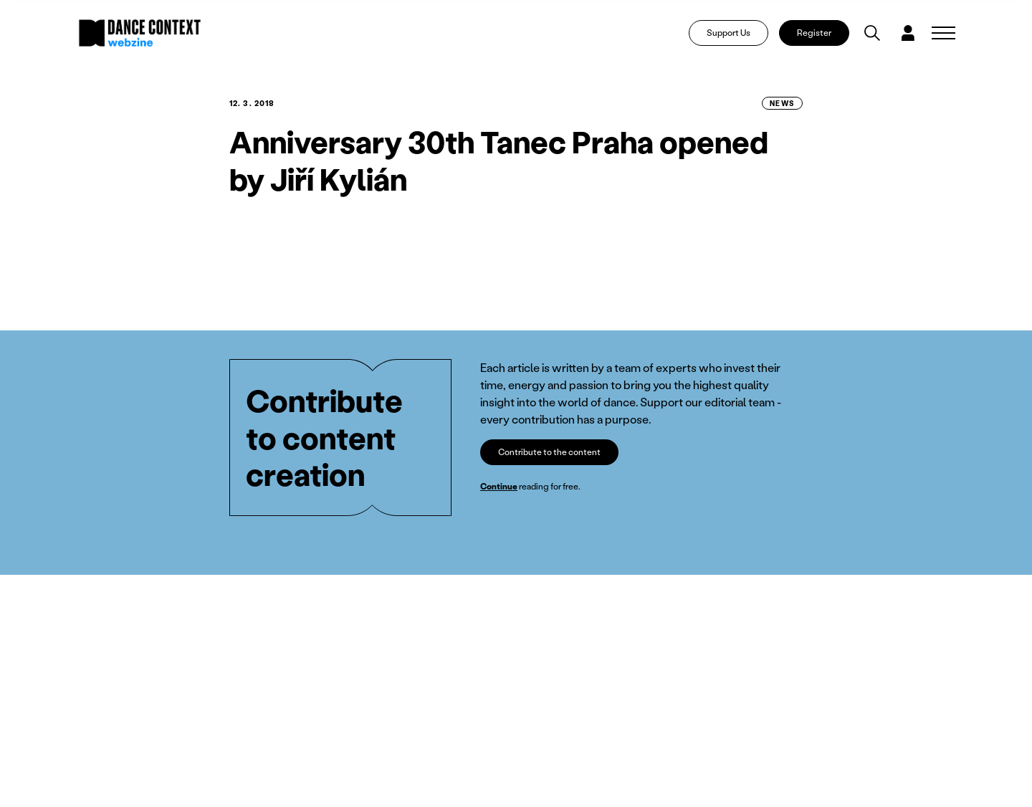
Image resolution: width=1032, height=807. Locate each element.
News (782, 103)
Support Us (728, 32)
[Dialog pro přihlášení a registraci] (908, 33)
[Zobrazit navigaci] (943, 33)
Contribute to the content (549, 452)
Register (814, 32)
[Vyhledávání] (872, 33)
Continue (498, 486)
